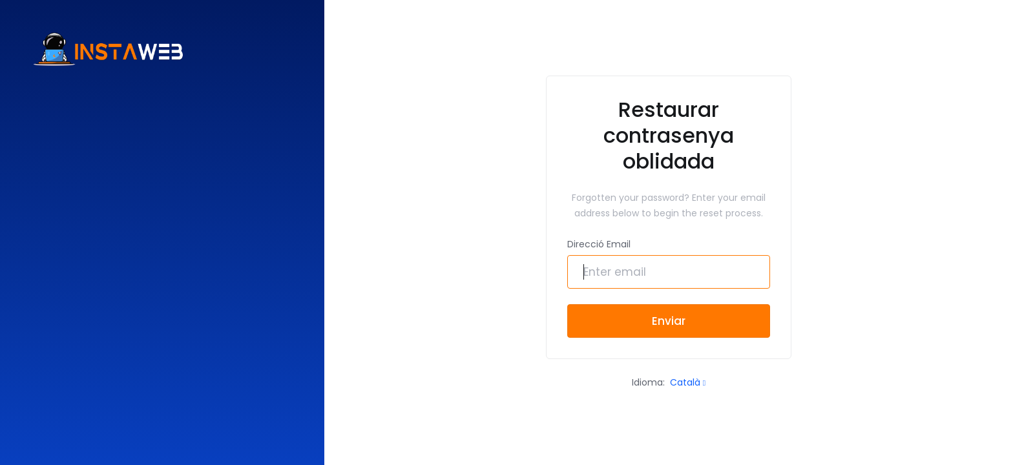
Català (687, 382)
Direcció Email (599, 244)
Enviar (668, 321)
